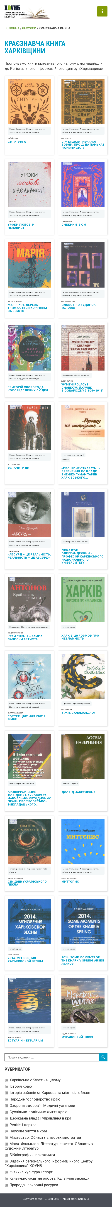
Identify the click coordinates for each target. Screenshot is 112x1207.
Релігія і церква (23, 1124)
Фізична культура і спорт (31, 1172)
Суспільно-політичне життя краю (39, 1112)
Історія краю (21, 1086)
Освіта (66, 460)
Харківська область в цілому (35, 1080)
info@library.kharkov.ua (76, 1199)
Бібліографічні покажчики (32, 1155)
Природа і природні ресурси (34, 1185)
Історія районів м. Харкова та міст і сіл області (51, 1092)
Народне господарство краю (35, 1099)
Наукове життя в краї (28, 1131)
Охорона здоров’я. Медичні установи (42, 1105)
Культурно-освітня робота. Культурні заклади (50, 1178)
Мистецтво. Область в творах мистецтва (45, 1137)
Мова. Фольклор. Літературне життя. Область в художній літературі (27, 130)
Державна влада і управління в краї (41, 1118)
